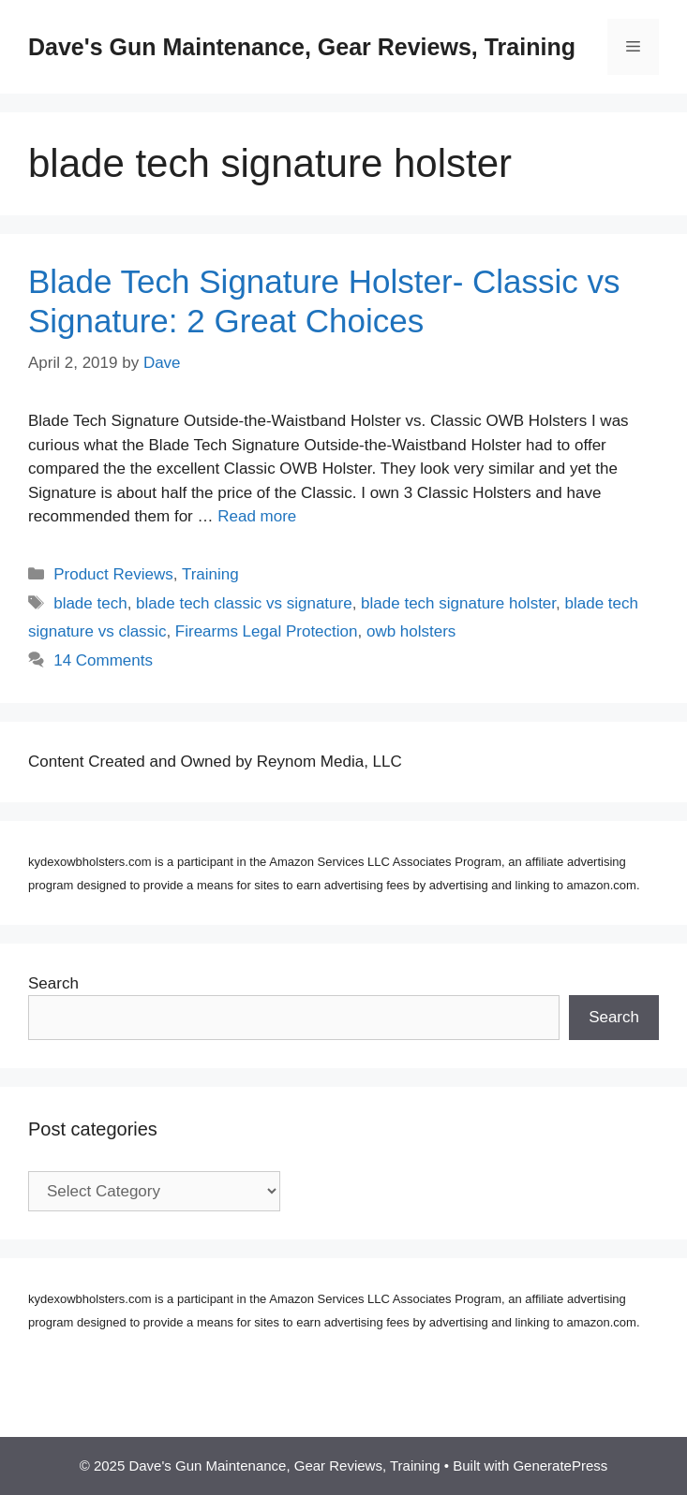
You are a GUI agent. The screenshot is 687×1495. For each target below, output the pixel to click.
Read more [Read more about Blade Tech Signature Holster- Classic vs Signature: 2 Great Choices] (256, 516)
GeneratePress (560, 1465)
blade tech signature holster (458, 603)
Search (53, 983)
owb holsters (411, 631)
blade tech (90, 603)
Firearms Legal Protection (266, 631)
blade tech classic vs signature (244, 603)
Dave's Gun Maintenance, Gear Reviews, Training (301, 47)
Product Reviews (113, 574)
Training (210, 574)
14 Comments (103, 660)
